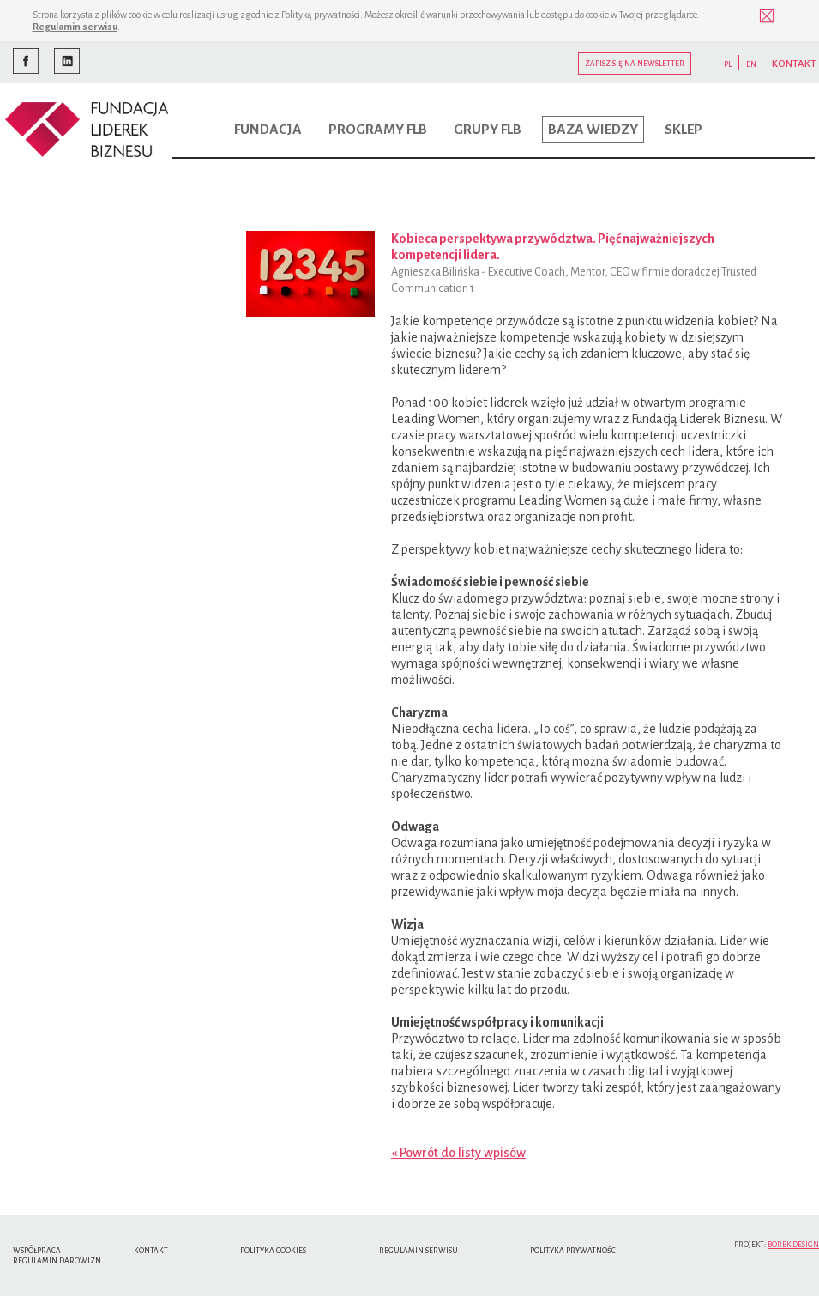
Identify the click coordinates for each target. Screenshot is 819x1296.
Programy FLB (377, 129)
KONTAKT (794, 64)
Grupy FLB (487, 129)
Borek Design (793, 1244)
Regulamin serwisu (75, 26)
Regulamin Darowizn (57, 1261)
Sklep (683, 129)
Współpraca (37, 1250)
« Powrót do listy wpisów (458, 1153)
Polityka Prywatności (574, 1250)
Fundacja (268, 129)
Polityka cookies (273, 1250)
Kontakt (151, 1250)
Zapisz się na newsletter (634, 63)
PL (728, 64)
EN (751, 64)
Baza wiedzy (593, 129)
